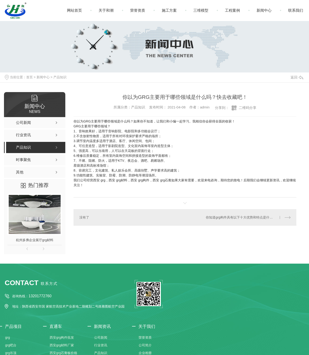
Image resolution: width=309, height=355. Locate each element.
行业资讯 (100, 345)
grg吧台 (10, 345)
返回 (297, 77)
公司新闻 (100, 337)
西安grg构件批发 (62, 337)
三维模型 (200, 10)
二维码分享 (247, 108)
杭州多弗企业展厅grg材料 (34, 240)
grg (7, 337)
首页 (29, 77)
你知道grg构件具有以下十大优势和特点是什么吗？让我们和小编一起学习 (248, 217)
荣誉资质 (137, 10)
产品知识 (59, 77)
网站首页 (74, 10)
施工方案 (169, 10)
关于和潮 (106, 10)
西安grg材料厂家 (62, 345)
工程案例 (232, 10)
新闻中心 (264, 10)
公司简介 (145, 345)
